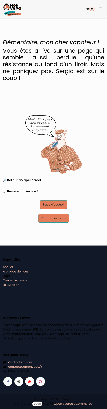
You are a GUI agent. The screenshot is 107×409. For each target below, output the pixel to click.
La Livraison (11, 285)
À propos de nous (15, 271)
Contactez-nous (53, 218)
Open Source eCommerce (73, 404)
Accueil (8, 267)
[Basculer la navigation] (100, 9)
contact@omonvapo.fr (25, 367)
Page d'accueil (53, 204)
